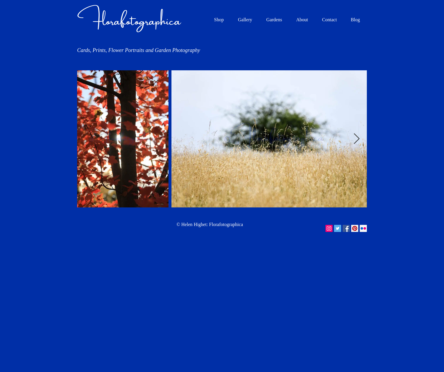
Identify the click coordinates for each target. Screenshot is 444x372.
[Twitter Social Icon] (337, 228)
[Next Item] (356, 139)
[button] (245, 19)
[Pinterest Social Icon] (354, 228)
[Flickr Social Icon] (363, 228)
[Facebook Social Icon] (346, 228)
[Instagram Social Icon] (329, 228)
